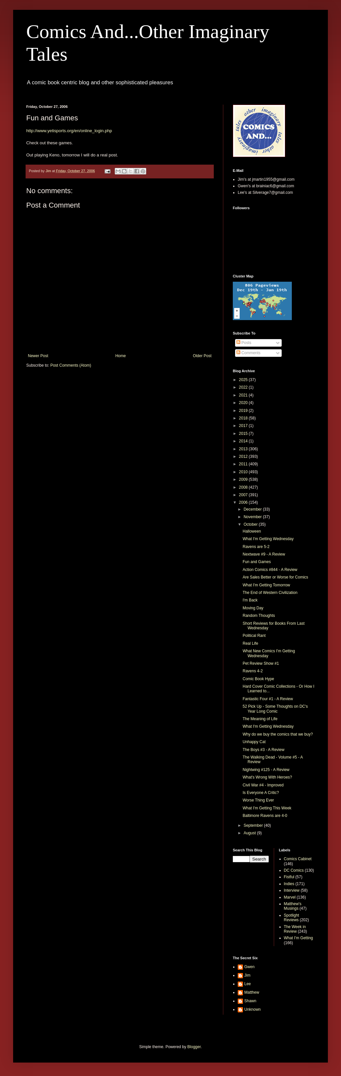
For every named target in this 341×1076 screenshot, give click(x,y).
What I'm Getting (298, 938)
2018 (244, 418)
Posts (243, 342)
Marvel (290, 897)
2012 (244, 456)
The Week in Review (295, 929)
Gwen (249, 966)
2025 (244, 379)
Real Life (250, 643)
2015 (244, 433)
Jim (247, 975)
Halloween (252, 531)
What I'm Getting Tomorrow (266, 585)
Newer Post (38, 356)
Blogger (194, 1047)
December (253, 509)
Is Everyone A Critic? (261, 792)
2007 (244, 495)
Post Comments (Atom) (70, 365)
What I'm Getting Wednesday (268, 539)
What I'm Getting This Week (267, 808)
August (250, 833)
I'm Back (250, 600)
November (253, 517)
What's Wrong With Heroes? (267, 777)
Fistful (289, 877)
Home (120, 356)
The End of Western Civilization (270, 592)
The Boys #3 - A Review (263, 749)
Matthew (251, 992)
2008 (244, 487)
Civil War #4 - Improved (263, 785)
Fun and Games (257, 561)
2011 (244, 464)
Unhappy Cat (254, 742)
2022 (244, 387)
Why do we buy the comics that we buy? (278, 734)
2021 (244, 395)
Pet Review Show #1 (261, 663)
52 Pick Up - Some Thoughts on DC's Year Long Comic (275, 708)
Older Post (202, 356)
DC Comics (294, 870)
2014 (244, 441)
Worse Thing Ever (258, 800)
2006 (244, 502)
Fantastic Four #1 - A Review (268, 699)
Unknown (252, 1009)
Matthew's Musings (293, 906)
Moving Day (253, 608)
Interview (292, 890)
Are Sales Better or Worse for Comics (275, 577)
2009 (244, 479)
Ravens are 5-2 (256, 546)
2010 (244, 472)
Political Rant (254, 635)
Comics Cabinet (298, 859)
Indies (289, 884)
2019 (244, 410)
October (251, 524)
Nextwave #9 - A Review (264, 554)
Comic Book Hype (258, 679)
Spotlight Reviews (291, 917)
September (254, 825)
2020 (244, 402)
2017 (244, 425)
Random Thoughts (259, 615)
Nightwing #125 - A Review (266, 769)
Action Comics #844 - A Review (270, 569)
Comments (248, 353)
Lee (247, 984)
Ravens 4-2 (253, 671)
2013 (244, 449)
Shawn (250, 1001)
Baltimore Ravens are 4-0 (265, 815)
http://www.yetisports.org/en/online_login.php (69, 130)
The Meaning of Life (260, 719)
